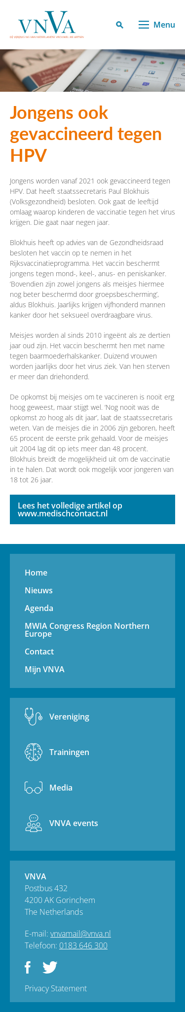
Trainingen (69, 752)
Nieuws (39, 590)
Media (61, 787)
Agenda (39, 608)
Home (36, 573)
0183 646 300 (83, 945)
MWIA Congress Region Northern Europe (87, 630)
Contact (39, 651)
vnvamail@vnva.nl (80, 933)
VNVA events (73, 823)
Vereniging (69, 716)
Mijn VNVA (45, 669)
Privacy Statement (56, 988)
